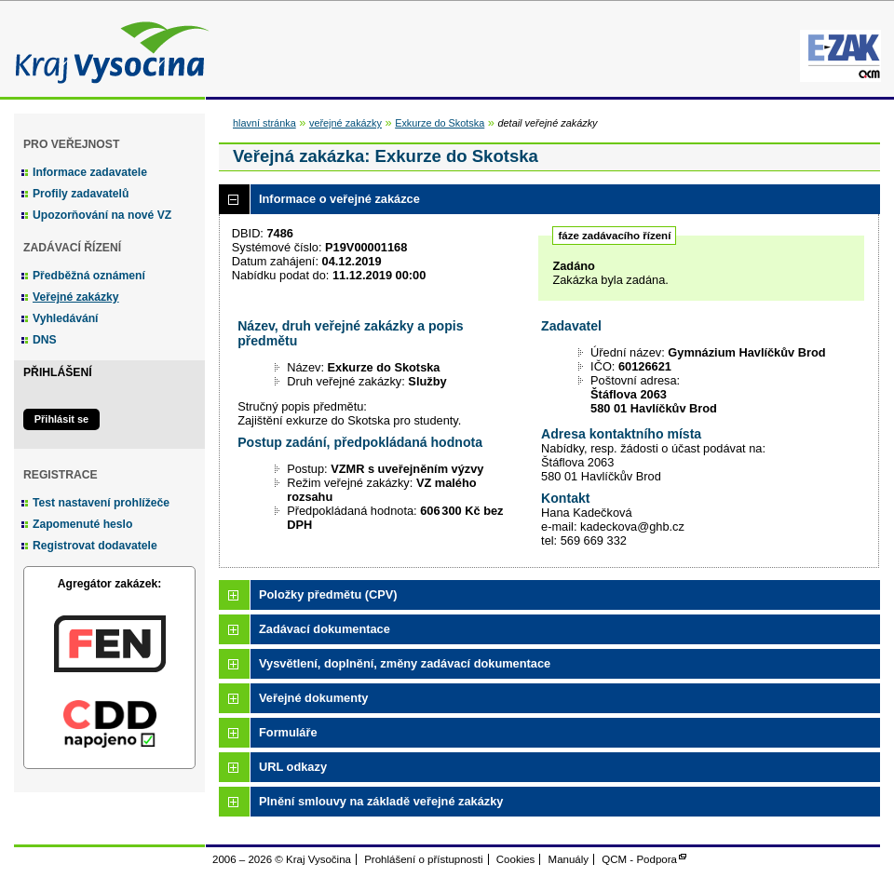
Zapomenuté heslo (82, 524)
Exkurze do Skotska (439, 122)
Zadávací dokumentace (324, 629)
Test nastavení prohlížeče (101, 502)
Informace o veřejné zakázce (339, 199)
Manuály (569, 859)
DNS (45, 339)
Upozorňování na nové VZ (102, 215)
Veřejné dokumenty (313, 698)
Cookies (515, 859)
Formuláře (288, 732)
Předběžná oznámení (89, 275)
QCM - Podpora (639, 859)
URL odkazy (293, 767)
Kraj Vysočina (107, 49)
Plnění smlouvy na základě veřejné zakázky (381, 801)
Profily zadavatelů (81, 193)
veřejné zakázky (345, 122)
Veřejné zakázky (76, 297)
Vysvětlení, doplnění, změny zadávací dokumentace (404, 663)
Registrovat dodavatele (95, 545)
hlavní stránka (264, 122)
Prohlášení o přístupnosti (423, 859)
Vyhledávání (66, 318)
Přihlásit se (61, 419)
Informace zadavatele (90, 172)
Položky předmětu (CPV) (328, 594)
